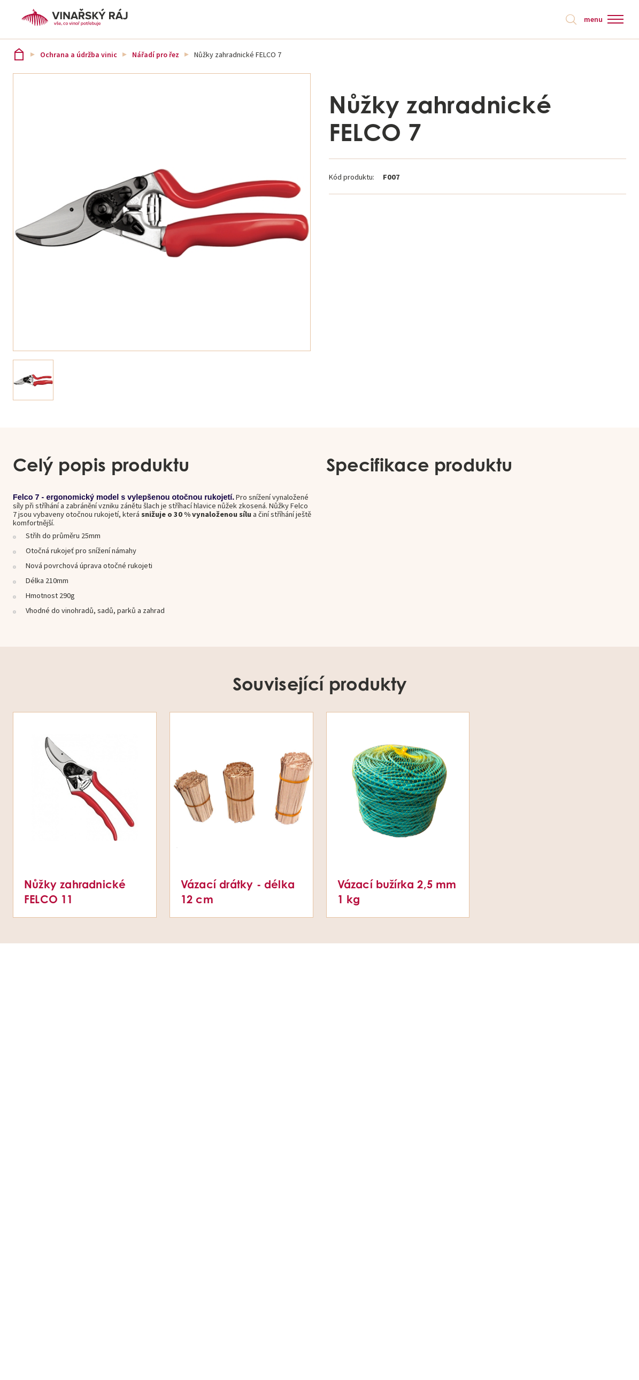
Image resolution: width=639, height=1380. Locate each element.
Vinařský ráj (18, 54)
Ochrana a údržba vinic (78, 54)
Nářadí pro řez (155, 54)
